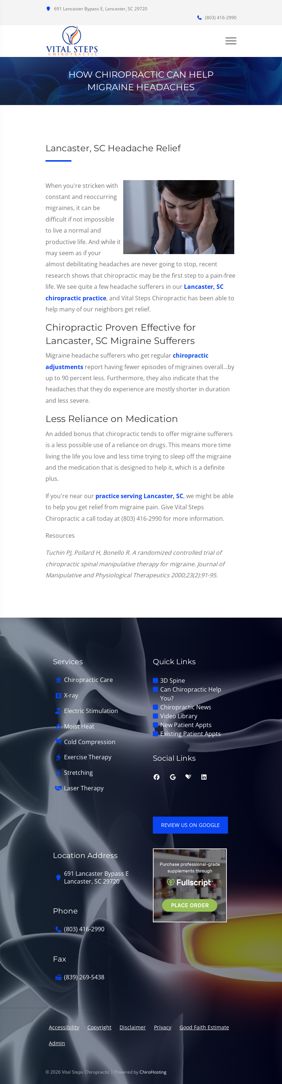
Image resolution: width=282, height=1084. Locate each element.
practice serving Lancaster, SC (139, 496)
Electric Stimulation (91, 711)
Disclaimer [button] (133, 1027)
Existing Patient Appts (190, 734)
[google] (173, 777)
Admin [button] (57, 1043)
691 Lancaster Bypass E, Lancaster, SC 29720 (96, 9)
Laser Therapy (84, 788)
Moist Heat (79, 726)
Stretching (78, 773)
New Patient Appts (186, 725)
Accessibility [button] (64, 1027)
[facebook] (156, 777)
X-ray (71, 695)
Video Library (178, 716)
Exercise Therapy (87, 757)
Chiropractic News (185, 707)
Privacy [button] (162, 1027)
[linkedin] (204, 777)
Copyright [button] (99, 1027)
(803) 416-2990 (216, 17)
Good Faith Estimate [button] (204, 1027)
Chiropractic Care (88, 680)
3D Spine (172, 680)
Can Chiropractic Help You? (190, 693)
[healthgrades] (188, 777)
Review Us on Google (190, 824)
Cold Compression (89, 742)
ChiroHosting (153, 1072)
